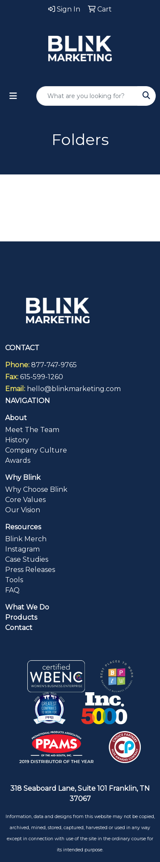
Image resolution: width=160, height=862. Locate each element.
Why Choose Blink (36, 489)
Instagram (22, 549)
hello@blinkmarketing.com (74, 389)
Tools (14, 580)
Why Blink (23, 477)
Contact (18, 628)
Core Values (25, 500)
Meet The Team (32, 430)
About (16, 418)
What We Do (27, 607)
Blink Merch (26, 539)
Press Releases (30, 570)
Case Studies (26, 559)
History (17, 440)
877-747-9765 (54, 365)
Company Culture (36, 450)
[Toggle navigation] (13, 96)
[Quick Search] (87, 96)
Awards (17, 460)
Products (21, 617)
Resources (23, 527)
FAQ (12, 590)
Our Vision (22, 510)
